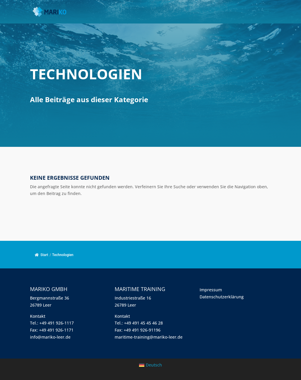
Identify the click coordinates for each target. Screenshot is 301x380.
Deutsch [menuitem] (154, 365)
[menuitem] (150, 365)
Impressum (211, 289)
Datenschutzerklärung (222, 297)
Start (41, 255)
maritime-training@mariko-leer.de (149, 337)
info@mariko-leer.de (50, 337)
